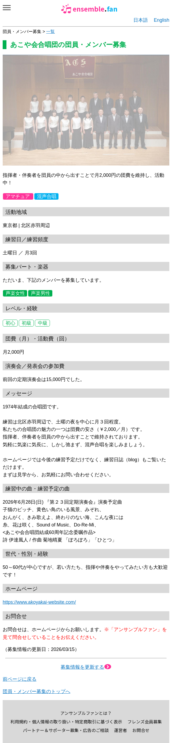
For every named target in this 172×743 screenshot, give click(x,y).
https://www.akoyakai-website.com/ (39, 602)
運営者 (120, 730)
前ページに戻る (19, 679)
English (161, 20)
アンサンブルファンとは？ (86, 713)
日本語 (140, 20)
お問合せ (140, 730)
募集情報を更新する (86, 667)
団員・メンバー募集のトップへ (36, 691)
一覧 (50, 31)
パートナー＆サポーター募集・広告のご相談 (66, 730)
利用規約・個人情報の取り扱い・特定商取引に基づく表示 (66, 721)
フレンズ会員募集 (144, 721)
